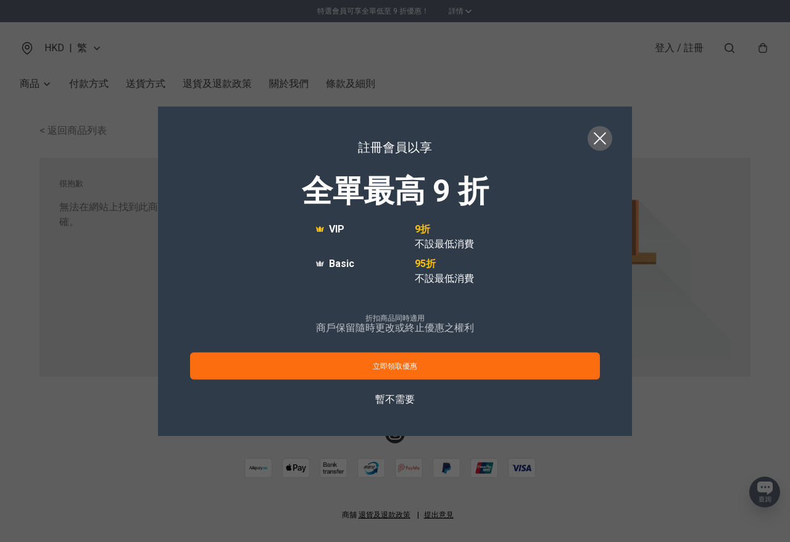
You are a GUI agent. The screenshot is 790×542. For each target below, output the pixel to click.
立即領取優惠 (395, 365)
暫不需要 (395, 398)
